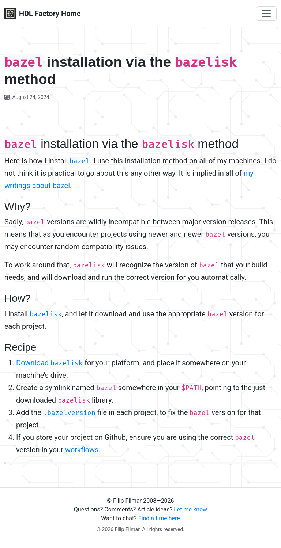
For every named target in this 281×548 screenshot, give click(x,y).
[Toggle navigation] (266, 13)
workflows (81, 449)
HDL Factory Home (42, 13)
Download (49, 362)
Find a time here (159, 518)
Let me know (190, 509)
